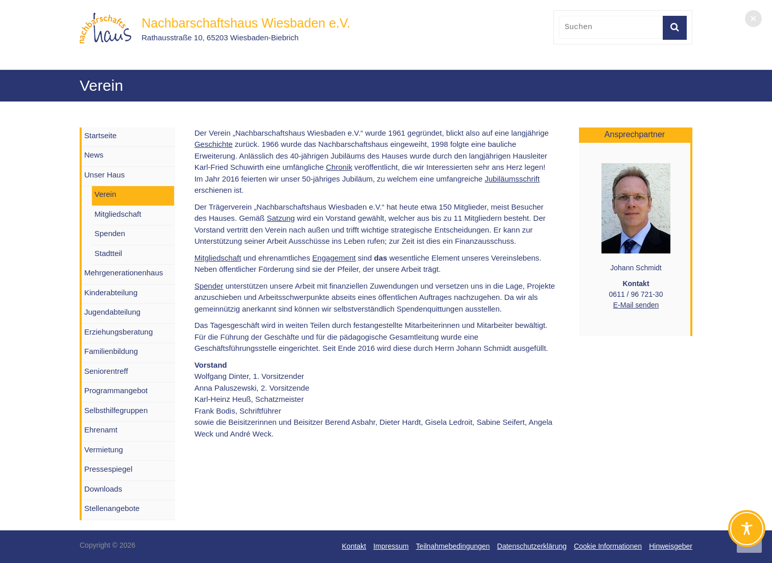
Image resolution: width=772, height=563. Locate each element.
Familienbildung (111, 351)
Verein (105, 194)
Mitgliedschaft (218, 257)
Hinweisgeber (670, 546)
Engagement (334, 257)
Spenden (109, 233)
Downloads (103, 488)
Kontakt (354, 546)
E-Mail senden (636, 305)
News (94, 154)
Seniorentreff (106, 371)
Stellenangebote (111, 508)
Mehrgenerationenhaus (123, 272)
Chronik (339, 167)
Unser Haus (104, 174)
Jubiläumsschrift (512, 178)
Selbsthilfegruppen (116, 410)
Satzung (281, 218)
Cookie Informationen (608, 546)
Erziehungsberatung (118, 331)
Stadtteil (108, 253)
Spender (209, 286)
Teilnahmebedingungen (453, 546)
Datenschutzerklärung (532, 546)
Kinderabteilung (110, 292)
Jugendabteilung (112, 312)
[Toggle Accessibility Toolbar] (746, 533)
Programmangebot (116, 390)
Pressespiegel (108, 469)
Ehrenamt (100, 429)
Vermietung (103, 449)
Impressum (390, 546)
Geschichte (214, 144)
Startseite (100, 135)
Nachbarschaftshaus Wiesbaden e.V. (245, 23)
